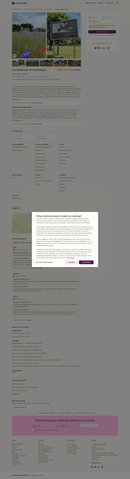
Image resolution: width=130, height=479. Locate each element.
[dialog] (65, 239)
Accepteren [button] (86, 262)
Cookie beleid (70, 257)
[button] (44, 262)
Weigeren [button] (71, 262)
